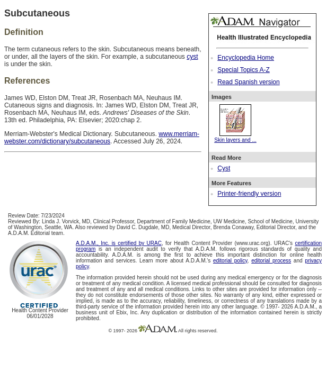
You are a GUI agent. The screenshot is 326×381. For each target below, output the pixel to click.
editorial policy (230, 261)
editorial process (271, 261)
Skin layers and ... (235, 137)
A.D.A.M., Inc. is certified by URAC (119, 243)
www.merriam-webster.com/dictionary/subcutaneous (101, 137)
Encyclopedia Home (245, 57)
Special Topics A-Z (243, 70)
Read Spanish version (248, 82)
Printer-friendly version (249, 193)
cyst (192, 56)
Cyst (223, 168)
